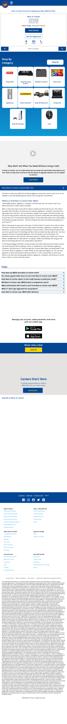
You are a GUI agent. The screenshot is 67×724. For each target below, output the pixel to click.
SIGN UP (33, 350)
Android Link (33, 329)
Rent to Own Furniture (10, 511)
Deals (35, 534)
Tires (49, 124)
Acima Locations (8, 547)
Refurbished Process (10, 525)
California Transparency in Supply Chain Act (48, 578)
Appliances (10, 103)
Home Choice (37, 559)
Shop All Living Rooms (26, 82)
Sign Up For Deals (39, 536)
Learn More (33, 180)
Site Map (6, 567)
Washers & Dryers (41, 82)
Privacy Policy (10, 578)
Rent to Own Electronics (10, 519)
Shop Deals (10, 82)
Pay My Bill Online (9, 570)
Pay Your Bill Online (39, 511)
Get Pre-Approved (33, 36)
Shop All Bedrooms (41, 103)
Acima (35, 567)
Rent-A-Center (33, 16)
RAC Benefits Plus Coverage (41, 565)
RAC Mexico (37, 562)
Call (41, 42)
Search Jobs (32, 390)
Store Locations (8, 545)
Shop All (55, 62)
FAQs (35, 522)
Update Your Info (38, 516)
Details (34, 42)
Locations (21, 495)
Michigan (29, 495)
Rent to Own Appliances (10, 514)
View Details (34, 30)
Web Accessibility (21, 578)
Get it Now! (37, 556)
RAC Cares (7, 542)
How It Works (37, 519)
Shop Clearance (25, 103)
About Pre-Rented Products (11, 522)
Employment (7, 536)
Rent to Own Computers (10, 516)
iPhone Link (33, 337)
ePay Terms (31, 578)
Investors (6, 539)
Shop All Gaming (18, 124)
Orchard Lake (38, 495)
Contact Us (7, 562)
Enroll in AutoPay (38, 514)
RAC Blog (6, 550)
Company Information (10, 534)
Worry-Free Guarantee (10, 556)
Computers (57, 103)
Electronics (57, 82)
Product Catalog (8, 527)
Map (26, 42)
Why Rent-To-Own (9, 559)
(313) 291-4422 (34, 23)
